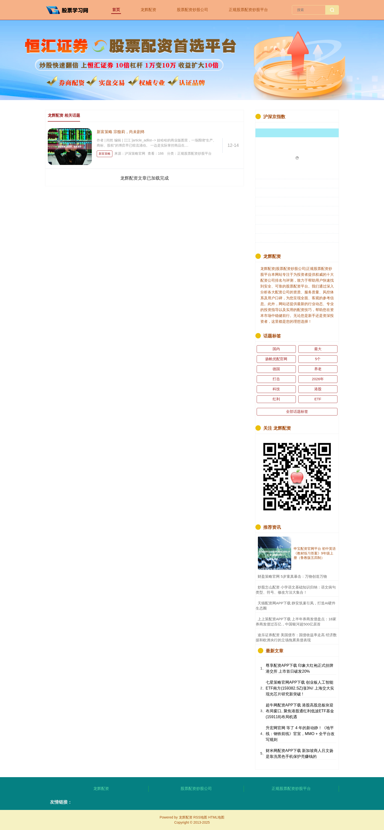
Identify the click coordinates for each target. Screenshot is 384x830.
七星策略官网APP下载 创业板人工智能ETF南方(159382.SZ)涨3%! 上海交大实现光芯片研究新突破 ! (300, 688)
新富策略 (104, 153)
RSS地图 (200, 817)
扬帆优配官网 (276, 359)
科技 (276, 389)
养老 (318, 369)
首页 (116, 10)
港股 (318, 389)
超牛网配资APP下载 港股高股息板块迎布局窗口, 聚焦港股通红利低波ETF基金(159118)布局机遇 (300, 711)
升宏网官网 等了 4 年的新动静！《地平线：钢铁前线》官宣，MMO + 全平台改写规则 (300, 734)
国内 (276, 349)
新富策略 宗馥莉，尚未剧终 (121, 132)
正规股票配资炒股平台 (248, 10)
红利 (276, 399)
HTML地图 (216, 817)
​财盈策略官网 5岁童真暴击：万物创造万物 (292, 576)
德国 (276, 369)
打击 (276, 379)
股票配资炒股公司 (192, 10)
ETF (317, 399)
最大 (318, 349)
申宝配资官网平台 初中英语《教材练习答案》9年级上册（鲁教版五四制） (315, 553)
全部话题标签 (297, 411)
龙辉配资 (148, 10)
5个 (318, 359)
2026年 (318, 379)
